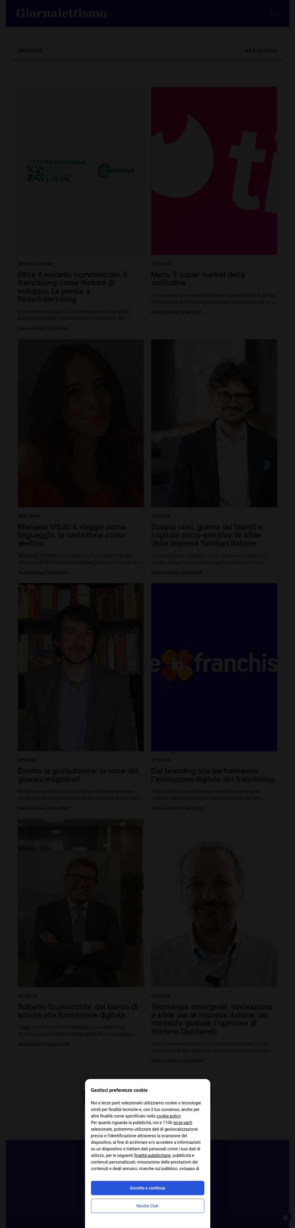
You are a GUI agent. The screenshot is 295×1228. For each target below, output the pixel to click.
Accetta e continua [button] (147, 1188)
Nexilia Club (148, 1206)
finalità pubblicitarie (152, 1155)
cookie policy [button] (169, 1116)
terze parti (182, 1122)
